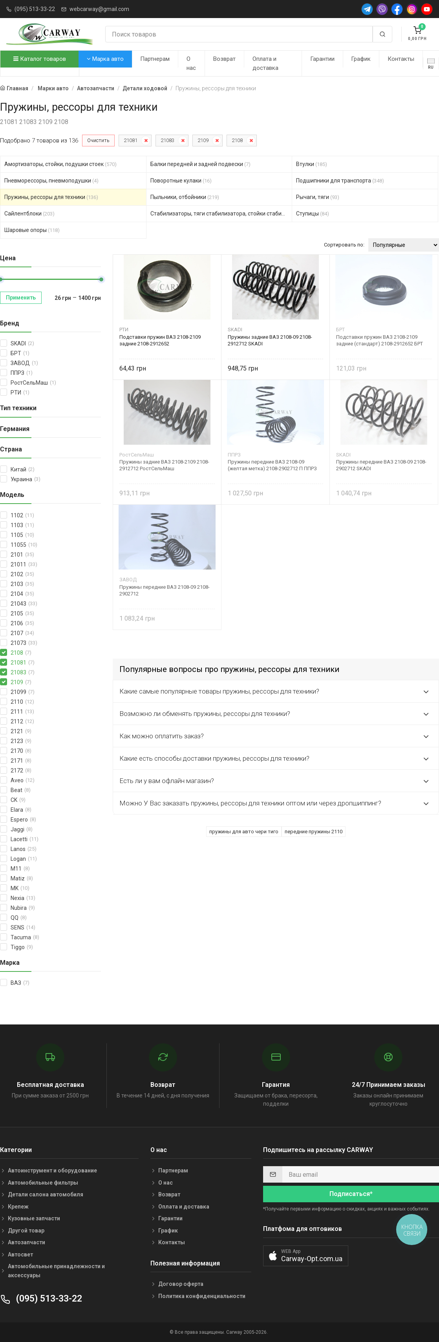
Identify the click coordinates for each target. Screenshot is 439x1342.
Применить (21, 297)
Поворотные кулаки (181, 180)
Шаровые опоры (32, 230)
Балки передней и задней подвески (200, 164)
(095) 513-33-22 (35, 9)
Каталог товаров (39, 58)
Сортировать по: (344, 245)
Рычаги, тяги (317, 197)
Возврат (224, 58)
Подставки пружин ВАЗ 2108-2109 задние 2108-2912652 (160, 340)
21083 (167, 140)
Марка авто (105, 58)
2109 (203, 140)
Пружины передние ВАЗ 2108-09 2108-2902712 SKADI (381, 465)
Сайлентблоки (29, 213)
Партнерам (155, 58)
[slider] (101, 279)
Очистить (98, 140)
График (361, 58)
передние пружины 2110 (313, 831)
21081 (130, 140)
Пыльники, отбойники (184, 197)
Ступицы (312, 213)
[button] (305, 1255)
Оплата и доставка (265, 63)
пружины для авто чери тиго (243, 831)
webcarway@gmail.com (99, 9)
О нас (191, 63)
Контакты (401, 58)
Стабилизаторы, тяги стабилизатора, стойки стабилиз (221, 213)
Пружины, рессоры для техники (51, 197)
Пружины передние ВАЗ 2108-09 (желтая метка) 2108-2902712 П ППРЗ (272, 465)
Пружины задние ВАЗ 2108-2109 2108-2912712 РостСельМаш (164, 465)
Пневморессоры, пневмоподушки (51, 180)
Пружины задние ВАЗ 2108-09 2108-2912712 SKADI (270, 340)
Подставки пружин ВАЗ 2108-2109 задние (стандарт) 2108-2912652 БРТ (379, 340)
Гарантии (322, 58)
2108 (237, 140)
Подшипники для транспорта (340, 180)
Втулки (311, 164)
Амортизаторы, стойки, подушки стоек (60, 164)
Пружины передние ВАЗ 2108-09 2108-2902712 (164, 590)
